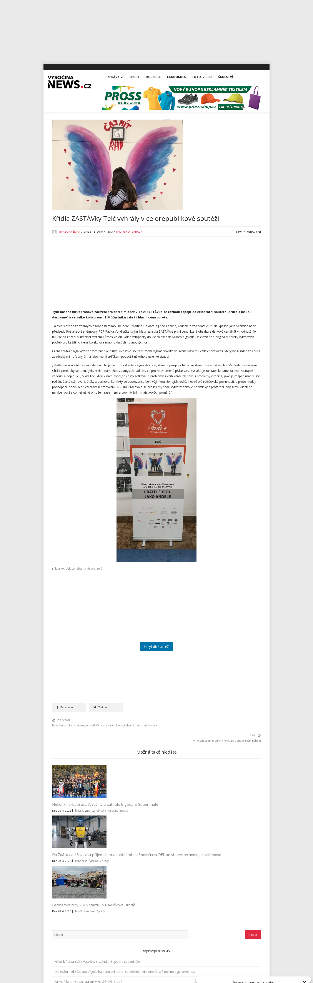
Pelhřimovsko (219, 381)
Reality (214, 391)
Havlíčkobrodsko (186, 842)
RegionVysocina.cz (233, 489)
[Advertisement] (156, 30)
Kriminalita (217, 341)
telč (99, 610)
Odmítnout (254, 965)
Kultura (158, 77)
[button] (304, 928)
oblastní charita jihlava (80, 610)
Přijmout (217, 965)
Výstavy (215, 452)
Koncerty (216, 321)
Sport (139, 77)
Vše (58, 895)
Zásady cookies (238, 975)
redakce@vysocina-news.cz (145, 895)
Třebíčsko (59, 853)
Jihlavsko (123, 245)
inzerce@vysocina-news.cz (144, 905)
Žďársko (109, 858)
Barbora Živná (69, 245)
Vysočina (71, 853)
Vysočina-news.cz (156, 944)
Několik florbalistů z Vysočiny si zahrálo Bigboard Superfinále (70, 836)
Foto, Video (206, 77)
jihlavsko (58, 610)
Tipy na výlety (219, 422)
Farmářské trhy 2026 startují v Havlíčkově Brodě (177, 834)
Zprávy (117, 77)
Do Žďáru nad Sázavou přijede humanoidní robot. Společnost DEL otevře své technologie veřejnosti (126, 839)
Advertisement (220, 251)
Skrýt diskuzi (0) (127, 687)
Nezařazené (218, 361)
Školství (230, 77)
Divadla (215, 261)
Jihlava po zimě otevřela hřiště (231, 230)
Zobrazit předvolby (289, 965)
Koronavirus (218, 331)
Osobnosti (217, 371)
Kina (213, 311)
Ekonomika (180, 77)
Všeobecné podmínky (263, 975)
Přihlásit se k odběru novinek (216, 890)
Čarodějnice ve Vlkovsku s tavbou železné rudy (233, 217)
